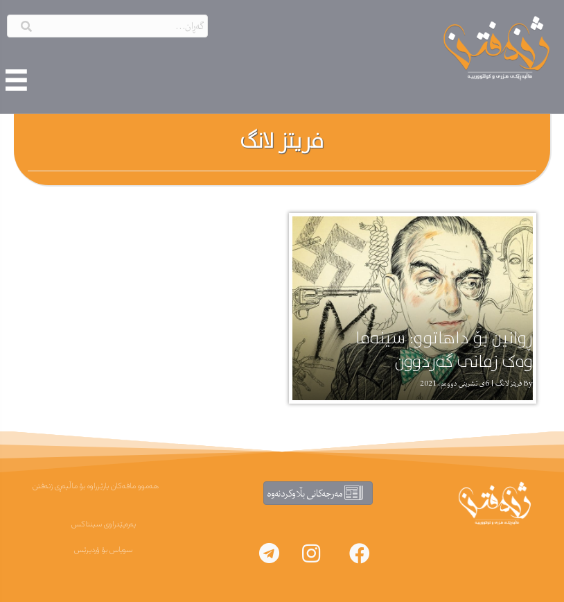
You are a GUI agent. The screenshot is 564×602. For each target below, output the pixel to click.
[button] (359, 553)
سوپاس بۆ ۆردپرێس (103, 550)
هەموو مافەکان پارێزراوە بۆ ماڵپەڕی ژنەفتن (96, 486)
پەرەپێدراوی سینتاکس (103, 524)
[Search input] (107, 26)
